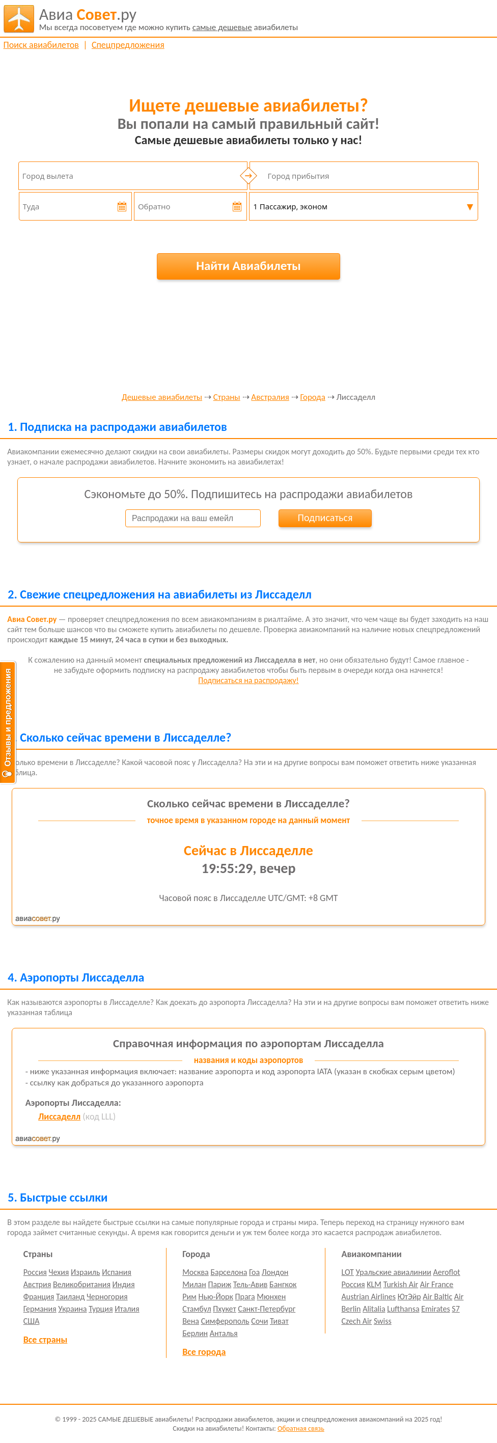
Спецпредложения (128, 44)
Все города (204, 1351)
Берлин (195, 1333)
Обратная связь (301, 1428)
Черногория (107, 1296)
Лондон (275, 1272)
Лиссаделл (59, 1116)
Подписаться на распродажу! (248, 680)
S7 (455, 1309)
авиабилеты (168, 19)
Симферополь (225, 1321)
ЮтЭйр (409, 1296)
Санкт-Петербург (266, 1309)
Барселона (228, 1272)
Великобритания (82, 1284)
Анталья (224, 1333)
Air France (437, 1284)
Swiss (383, 1321)
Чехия (59, 1272)
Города (312, 397)
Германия (40, 1309)
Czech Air (357, 1321)
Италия (127, 1309)
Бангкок (282, 1284)
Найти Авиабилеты (248, 266)
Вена (190, 1321)
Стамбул (196, 1309)
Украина (72, 1309)
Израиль (85, 1272)
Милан (194, 1284)
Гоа (254, 1272)
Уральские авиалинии (393, 1272)
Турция (101, 1309)
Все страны (45, 1339)
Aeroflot (446, 1272)
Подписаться (325, 517)
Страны (226, 397)
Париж (219, 1284)
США (31, 1321)
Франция (38, 1296)
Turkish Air (401, 1284)
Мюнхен (271, 1296)
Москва (195, 1272)
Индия (124, 1284)
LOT (348, 1272)
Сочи (259, 1321)
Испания (116, 1272)
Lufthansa (403, 1309)
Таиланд (70, 1296)
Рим (189, 1296)
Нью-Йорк (215, 1296)
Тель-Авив (250, 1284)
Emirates (435, 1309)
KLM (374, 1284)
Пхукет (224, 1309)
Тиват (279, 1321)
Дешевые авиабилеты (162, 397)
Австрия (37, 1284)
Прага (245, 1296)
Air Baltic (437, 1296)
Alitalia (374, 1309)
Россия (35, 1272)
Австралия (270, 397)
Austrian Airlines (369, 1296)
